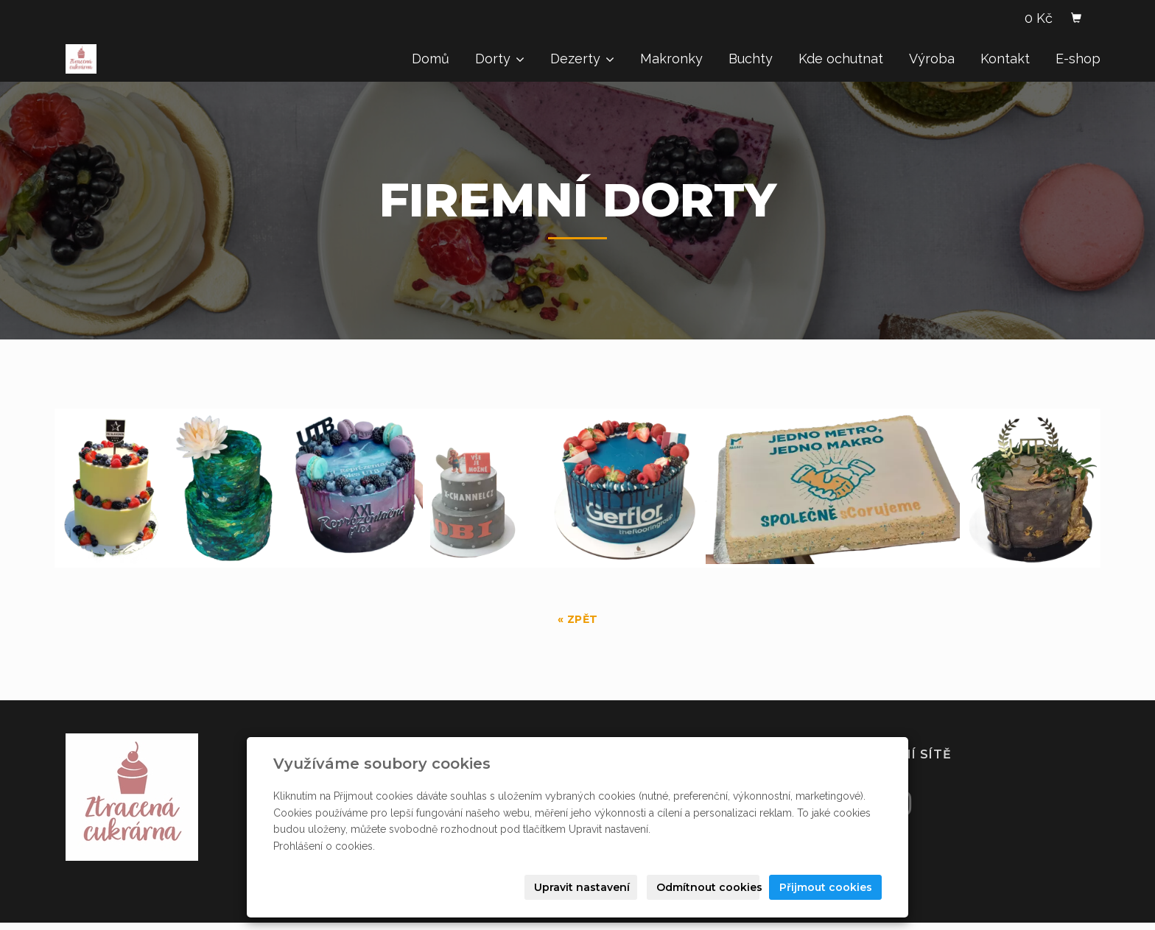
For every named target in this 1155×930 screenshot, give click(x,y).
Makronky (671, 58)
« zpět (578, 619)
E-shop (1078, 58)
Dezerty (582, 58)
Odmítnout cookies (707, 887)
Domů (430, 58)
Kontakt (1005, 58)
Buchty (751, 58)
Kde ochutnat (840, 58)
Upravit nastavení (582, 887)
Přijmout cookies (825, 887)
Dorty (499, 58)
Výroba (932, 58)
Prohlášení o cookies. (324, 846)
